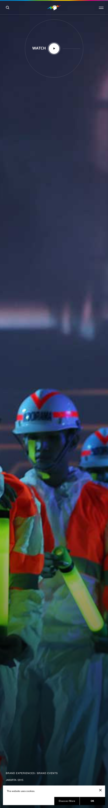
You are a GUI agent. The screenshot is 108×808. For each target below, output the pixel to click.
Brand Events (47, 773)
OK (92, 800)
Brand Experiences (20, 773)
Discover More (67, 801)
